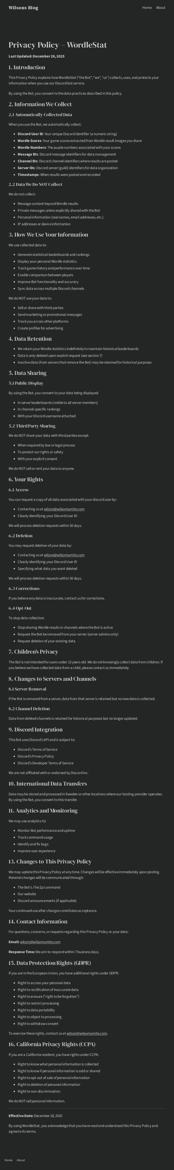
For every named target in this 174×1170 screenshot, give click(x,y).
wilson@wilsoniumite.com (64, 509)
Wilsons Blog (23, 8)
